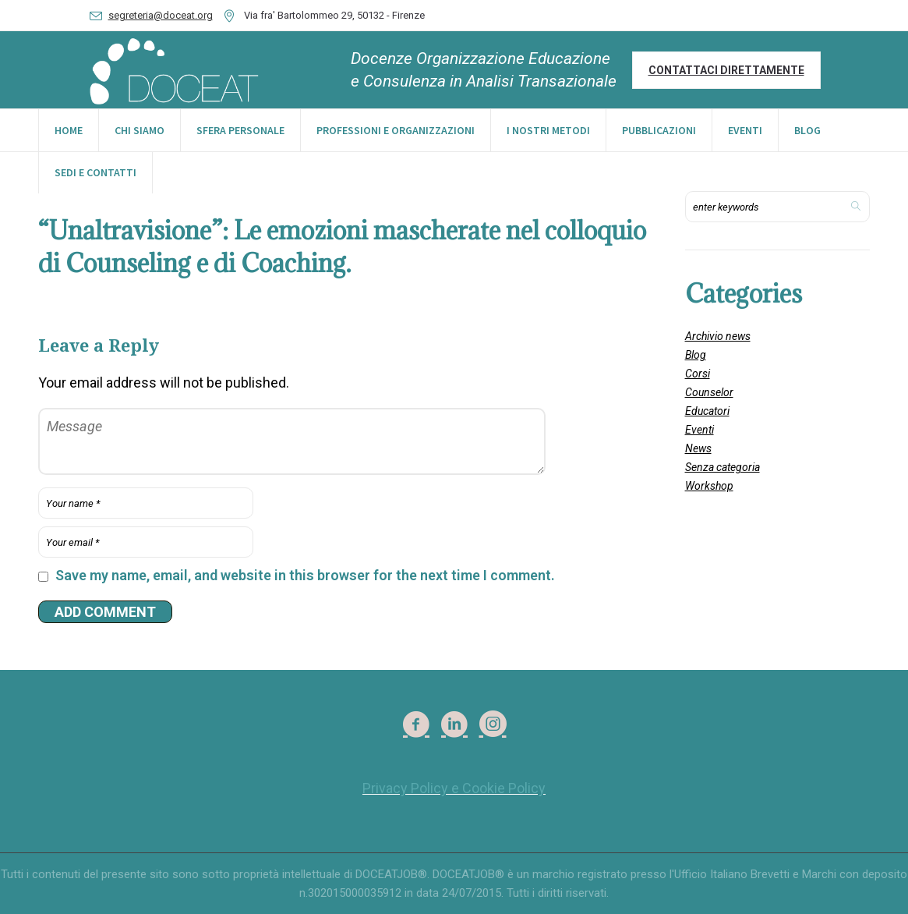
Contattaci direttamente (726, 70)
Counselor (709, 392)
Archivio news (718, 336)
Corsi (697, 373)
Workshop (709, 486)
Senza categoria (722, 467)
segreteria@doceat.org (160, 15)
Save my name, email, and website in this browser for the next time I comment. (305, 575)
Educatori (707, 411)
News (698, 448)
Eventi (699, 429)
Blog (695, 355)
